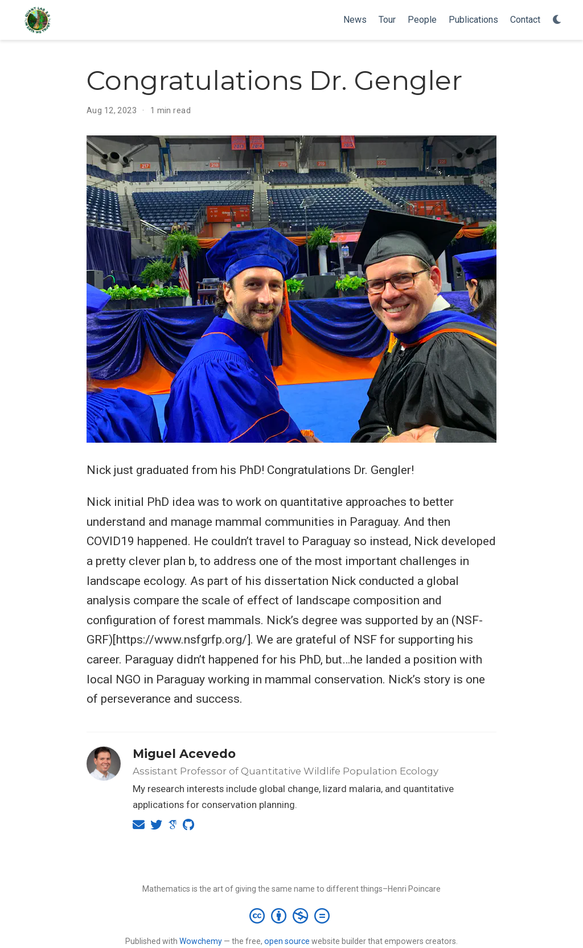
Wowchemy (200, 941)
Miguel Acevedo (184, 754)
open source (287, 941)
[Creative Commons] (291, 915)
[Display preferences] (557, 20)
